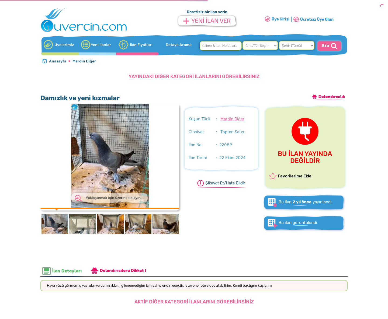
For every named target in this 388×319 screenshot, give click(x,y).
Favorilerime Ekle (294, 176)
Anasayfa (57, 61)
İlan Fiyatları (141, 45)
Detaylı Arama (179, 45)
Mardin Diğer (84, 61)
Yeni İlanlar (101, 45)
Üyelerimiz (64, 45)
